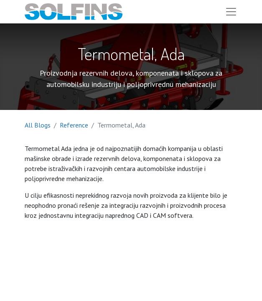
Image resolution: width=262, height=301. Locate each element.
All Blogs (38, 125)
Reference (74, 125)
